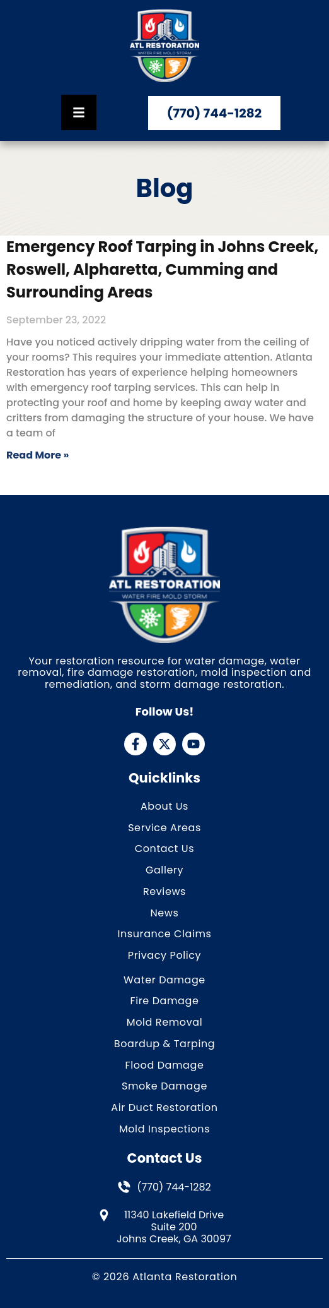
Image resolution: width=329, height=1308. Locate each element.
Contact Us (164, 849)
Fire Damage (164, 1001)
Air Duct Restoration (164, 1108)
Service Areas (164, 828)
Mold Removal (164, 1023)
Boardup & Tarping (165, 1044)
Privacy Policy (164, 956)
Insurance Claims (164, 934)
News (164, 914)
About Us (164, 807)
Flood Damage (164, 1066)
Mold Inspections (164, 1130)
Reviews (164, 892)
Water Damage (164, 981)
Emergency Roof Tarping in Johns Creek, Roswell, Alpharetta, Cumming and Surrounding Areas (162, 269)
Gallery (164, 871)
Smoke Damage (164, 1087)
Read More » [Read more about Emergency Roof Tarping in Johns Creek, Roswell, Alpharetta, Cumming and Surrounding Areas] (37, 455)
